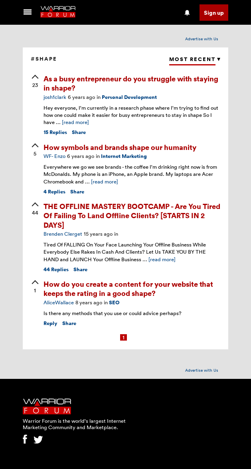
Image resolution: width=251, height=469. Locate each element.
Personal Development (129, 97)
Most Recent (192, 59)
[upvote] (35, 82)
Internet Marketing (124, 156)
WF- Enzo (54, 156)
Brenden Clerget (62, 233)
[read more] (75, 122)
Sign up (214, 12)
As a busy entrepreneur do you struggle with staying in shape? (130, 83)
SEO (114, 302)
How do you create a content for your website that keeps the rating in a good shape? (128, 288)
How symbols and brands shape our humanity (119, 147)
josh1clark (54, 96)
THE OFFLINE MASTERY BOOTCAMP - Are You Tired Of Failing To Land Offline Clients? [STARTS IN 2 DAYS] (131, 215)
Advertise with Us (201, 38)
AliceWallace (58, 302)
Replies (55, 132)
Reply (50, 323)
